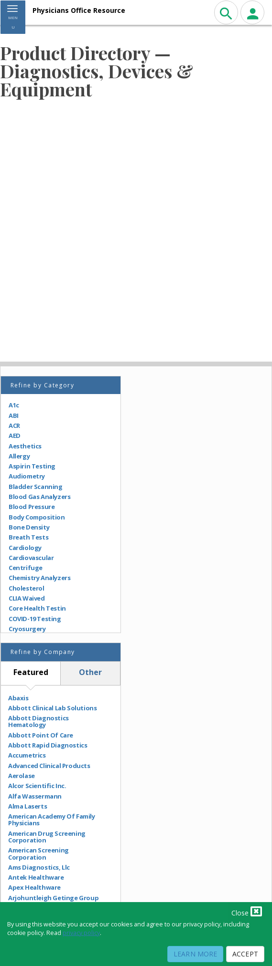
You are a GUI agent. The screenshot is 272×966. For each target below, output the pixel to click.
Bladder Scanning (36, 486)
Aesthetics (25, 446)
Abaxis (18, 698)
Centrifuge (26, 567)
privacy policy (81, 933)
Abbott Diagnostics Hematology (38, 721)
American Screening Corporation (38, 854)
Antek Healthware (36, 877)
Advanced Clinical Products (49, 765)
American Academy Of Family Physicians (51, 820)
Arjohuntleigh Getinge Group (53, 897)
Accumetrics (27, 755)
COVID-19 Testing (35, 618)
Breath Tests (28, 537)
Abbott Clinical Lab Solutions (52, 708)
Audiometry (27, 476)
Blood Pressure (31, 506)
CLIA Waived (27, 598)
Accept (245, 953)
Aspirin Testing (32, 466)
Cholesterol (26, 588)
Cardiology (25, 547)
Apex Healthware (34, 887)
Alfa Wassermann (35, 796)
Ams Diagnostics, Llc (39, 867)
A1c (14, 405)
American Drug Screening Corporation (47, 837)
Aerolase (21, 775)
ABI (14, 415)
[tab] (31, 673)
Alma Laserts (27, 806)
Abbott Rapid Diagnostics (47, 745)
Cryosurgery (27, 628)
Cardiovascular (31, 557)
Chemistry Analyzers (39, 577)
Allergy (19, 456)
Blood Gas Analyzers (39, 496)
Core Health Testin (37, 608)
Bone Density (29, 527)
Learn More (195, 953)
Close (246, 911)
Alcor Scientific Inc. (37, 785)
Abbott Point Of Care (40, 735)
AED (15, 435)
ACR (14, 425)
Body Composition (37, 517)
